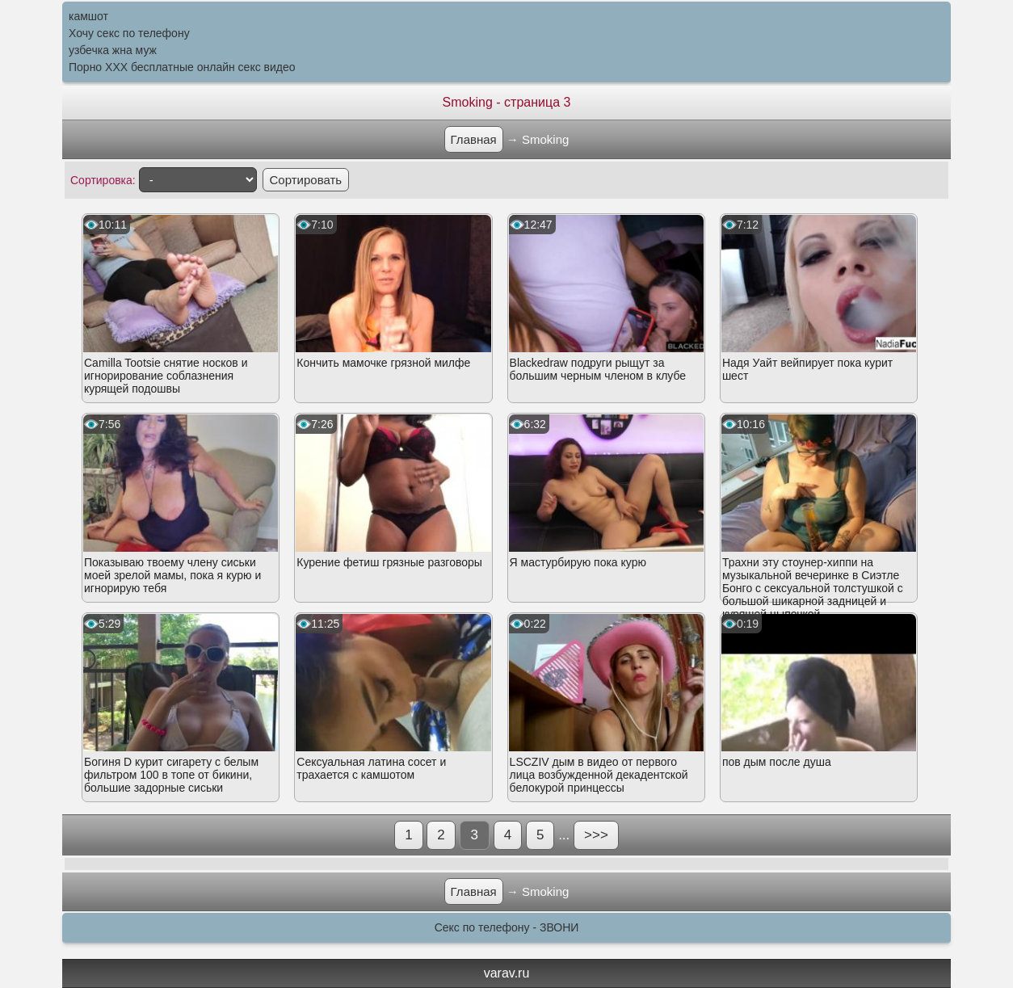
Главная (474, 139)
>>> (596, 835)
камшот (88, 16)
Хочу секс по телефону (129, 33)
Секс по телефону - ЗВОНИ (507, 927)
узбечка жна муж (113, 50)
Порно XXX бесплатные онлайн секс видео (182, 67)
